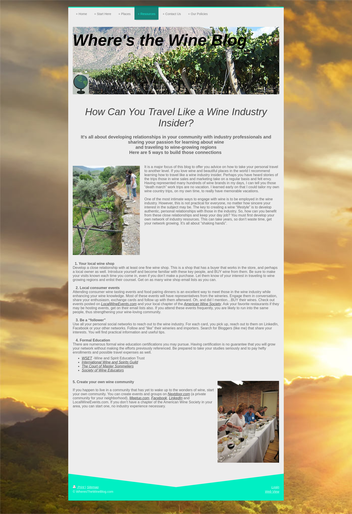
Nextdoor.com (179, 394)
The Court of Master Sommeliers (108, 366)
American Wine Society (202, 304)
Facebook (159, 398)
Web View (272, 491)
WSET (87, 358)
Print (79, 487)
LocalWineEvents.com (118, 304)
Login (275, 487)
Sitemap (93, 487)
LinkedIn (176, 398)
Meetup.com (139, 398)
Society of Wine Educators (103, 370)
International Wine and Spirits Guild (110, 362)
